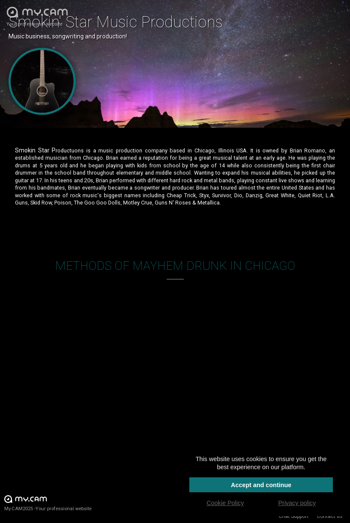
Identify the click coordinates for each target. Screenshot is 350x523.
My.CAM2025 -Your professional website (47, 502)
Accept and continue (261, 485)
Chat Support (294, 516)
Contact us (329, 516)
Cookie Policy (225, 503)
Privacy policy (297, 503)
